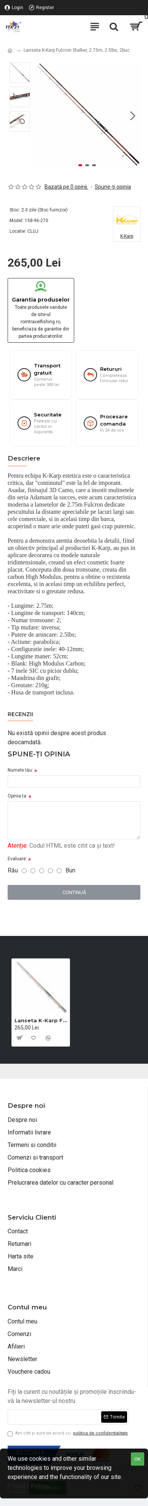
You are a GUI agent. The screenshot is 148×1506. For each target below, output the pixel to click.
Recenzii (20, 714)
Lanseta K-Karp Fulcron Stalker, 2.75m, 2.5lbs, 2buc (40, 1020)
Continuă (74, 892)
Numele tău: (20, 770)
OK (137, 1459)
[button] (132, 115)
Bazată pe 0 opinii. (66, 187)
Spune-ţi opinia (113, 187)
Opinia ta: (17, 796)
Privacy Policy (28, 1486)
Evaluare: (17, 858)
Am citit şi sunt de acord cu (68, 1433)
